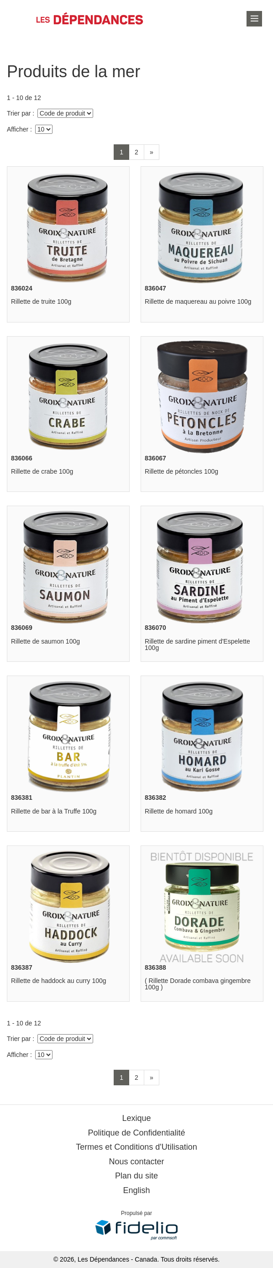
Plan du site (136, 1175)
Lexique (136, 1118)
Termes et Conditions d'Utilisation (136, 1147)
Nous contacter (136, 1161)
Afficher (17, 129)
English (136, 1190)
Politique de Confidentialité (136, 1132)
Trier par (19, 113)
